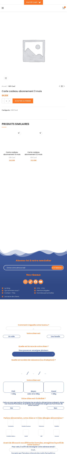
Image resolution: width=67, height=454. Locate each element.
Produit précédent (59, 86)
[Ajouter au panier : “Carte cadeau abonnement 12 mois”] (40, 133)
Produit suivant (64, 86)
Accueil (4, 86)
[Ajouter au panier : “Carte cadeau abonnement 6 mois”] (19, 133)
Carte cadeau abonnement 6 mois (11, 153)
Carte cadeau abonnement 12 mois (33, 153)
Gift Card (11, 86)
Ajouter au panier (23, 101)
